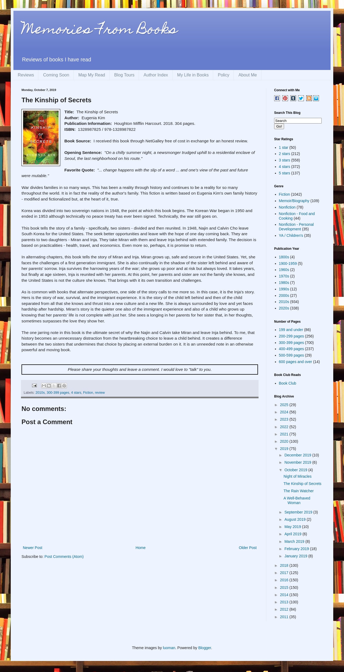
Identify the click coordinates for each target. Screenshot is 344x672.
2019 (284, 448)
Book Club (287, 383)
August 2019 (295, 519)
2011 (284, 617)
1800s (284, 257)
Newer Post (32, 548)
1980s (284, 282)
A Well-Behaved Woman (297, 500)
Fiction (88, 393)
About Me (247, 75)
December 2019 (298, 455)
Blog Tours (124, 75)
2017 (284, 573)
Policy (223, 75)
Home (140, 548)
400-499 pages (291, 349)
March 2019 (294, 541)
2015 (284, 587)
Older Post (248, 548)
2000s (284, 295)
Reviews (26, 75)
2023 (284, 419)
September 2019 (298, 512)
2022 (284, 427)
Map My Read (91, 75)
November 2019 (298, 462)
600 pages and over (295, 362)
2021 (284, 434)
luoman (169, 648)
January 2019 (296, 556)
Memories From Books (99, 30)
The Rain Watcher (299, 491)
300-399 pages (57, 393)
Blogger (204, 648)
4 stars (76, 393)
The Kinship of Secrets (302, 483)
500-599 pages (291, 355)
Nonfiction (287, 207)
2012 (284, 609)
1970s (284, 276)
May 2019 (293, 527)
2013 (284, 602)
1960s (284, 270)
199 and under (291, 330)
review (100, 393)
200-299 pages (291, 336)
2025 (284, 405)
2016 (284, 580)
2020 (284, 441)
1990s (284, 289)
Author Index (156, 75)
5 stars (284, 173)
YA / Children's (291, 235)
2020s (284, 308)
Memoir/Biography (294, 201)
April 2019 (293, 534)
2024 (284, 412)
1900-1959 (288, 263)
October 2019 (296, 470)
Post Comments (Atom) (64, 556)
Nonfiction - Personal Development (296, 226)
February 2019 (297, 549)
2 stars (284, 154)
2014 (284, 595)
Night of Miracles (297, 476)
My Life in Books (193, 75)
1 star (283, 147)
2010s (40, 393)
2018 (284, 565)
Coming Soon (56, 75)
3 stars (284, 160)
